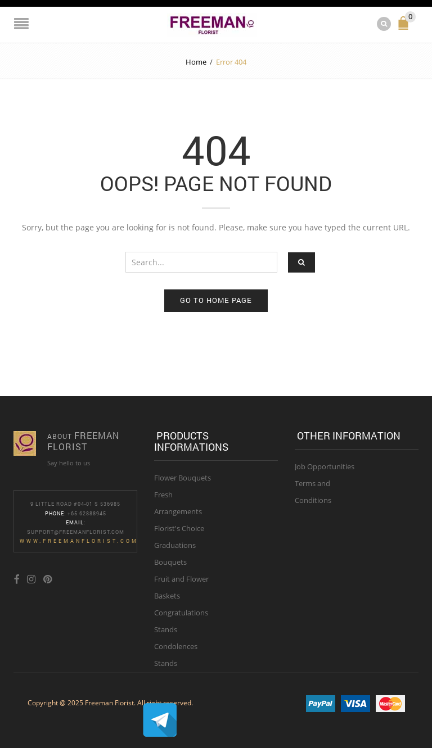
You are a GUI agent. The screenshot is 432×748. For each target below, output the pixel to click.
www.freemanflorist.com (79, 541)
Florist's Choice (179, 528)
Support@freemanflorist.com (75, 532)
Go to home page (216, 300)
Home (196, 62)
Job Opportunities (324, 466)
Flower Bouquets (182, 478)
